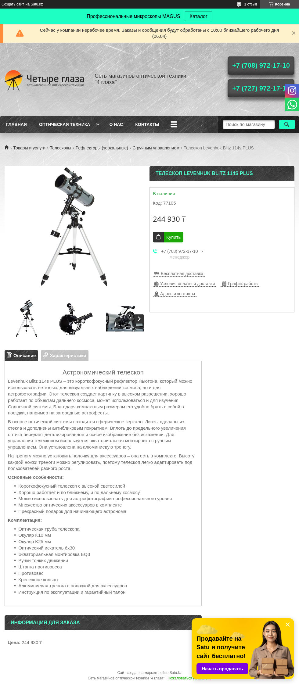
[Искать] (287, 124)
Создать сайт (13, 4)
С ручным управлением (155, 147)
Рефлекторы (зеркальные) (102, 147)
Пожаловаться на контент (189, 678)
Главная (16, 124)
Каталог (198, 16)
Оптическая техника (64, 124)
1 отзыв (250, 4)
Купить (173, 237)
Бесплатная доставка (182, 273)
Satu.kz (175, 673)
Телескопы (60, 147)
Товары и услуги (29, 147)
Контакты (147, 124)
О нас (116, 124)
